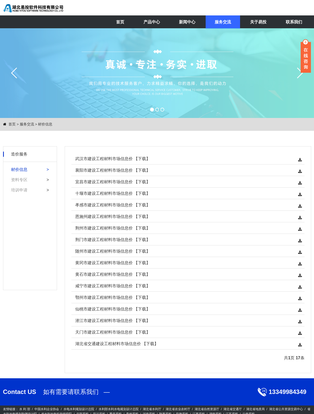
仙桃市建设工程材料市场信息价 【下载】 (112, 309)
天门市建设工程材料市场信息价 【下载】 (112, 332)
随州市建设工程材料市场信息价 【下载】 (112, 251)
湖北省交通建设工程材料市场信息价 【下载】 (116, 344)
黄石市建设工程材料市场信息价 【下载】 (112, 274)
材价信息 (45, 124)
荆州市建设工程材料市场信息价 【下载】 (112, 228)
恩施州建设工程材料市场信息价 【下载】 (112, 216)
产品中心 (152, 22)
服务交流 (223, 22)
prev (14, 73)
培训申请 (19, 190)
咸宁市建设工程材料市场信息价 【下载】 (112, 286)
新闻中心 (187, 22)
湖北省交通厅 (232, 409)
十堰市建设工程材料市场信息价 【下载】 (112, 193)
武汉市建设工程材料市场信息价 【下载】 (112, 159)
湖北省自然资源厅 (207, 409)
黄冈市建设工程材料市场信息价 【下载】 (112, 263)
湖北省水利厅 (152, 409)
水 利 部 (24, 409)
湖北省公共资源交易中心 (286, 409)
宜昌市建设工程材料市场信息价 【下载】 (112, 182)
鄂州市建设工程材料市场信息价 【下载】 (112, 297)
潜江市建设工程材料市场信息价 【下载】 (112, 320)
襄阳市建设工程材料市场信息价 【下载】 (112, 170)
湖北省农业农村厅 (178, 409)
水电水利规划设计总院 (78, 409)
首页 (120, 22)
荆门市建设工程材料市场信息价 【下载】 (112, 239)
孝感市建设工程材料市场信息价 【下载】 (112, 205)
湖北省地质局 (255, 409)
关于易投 (258, 22)
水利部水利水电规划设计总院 (119, 409)
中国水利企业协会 (46, 409)
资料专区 (19, 180)
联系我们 (294, 22)
